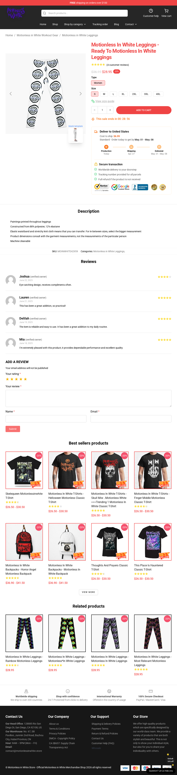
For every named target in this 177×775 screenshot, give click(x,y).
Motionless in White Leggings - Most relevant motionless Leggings (152, 661)
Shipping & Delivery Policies (106, 723)
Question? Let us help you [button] (161, 771)
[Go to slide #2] (54, 153)
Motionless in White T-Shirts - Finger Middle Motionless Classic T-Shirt (151, 498)
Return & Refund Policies (105, 733)
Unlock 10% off (170, 760)
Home (9, 35)
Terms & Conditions (59, 728)
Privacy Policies (57, 733)
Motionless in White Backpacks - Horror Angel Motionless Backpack (21, 569)
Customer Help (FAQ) (103, 743)
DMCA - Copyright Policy (62, 738)
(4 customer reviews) (117, 64)
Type (94, 77)
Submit (13, 429)
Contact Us (98, 738)
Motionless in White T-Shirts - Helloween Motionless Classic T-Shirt (66, 498)
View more (88, 592)
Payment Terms (100, 728)
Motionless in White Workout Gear (37, 35)
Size (93, 88)
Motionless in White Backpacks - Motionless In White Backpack (64, 569)
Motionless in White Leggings (80, 35)
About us (54, 723)
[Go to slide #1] (36, 153)
